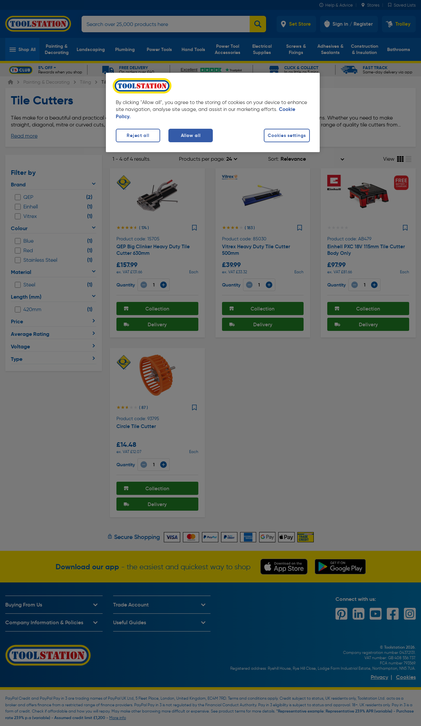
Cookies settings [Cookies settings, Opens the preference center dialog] (287, 135)
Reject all (138, 135)
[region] (213, 112)
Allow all (190, 135)
